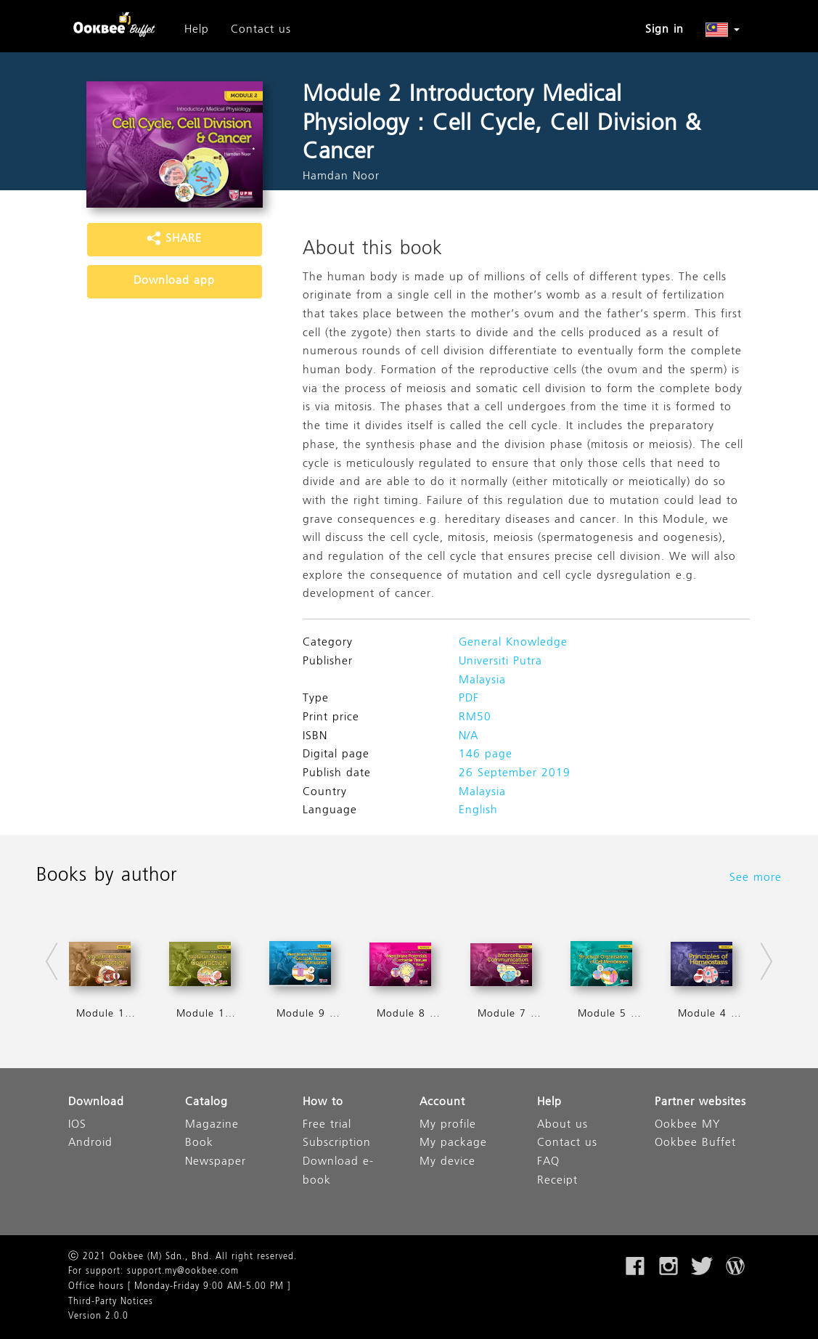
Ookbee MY (687, 1125)
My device (447, 1162)
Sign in (664, 29)
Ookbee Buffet (695, 1143)
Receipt (557, 1181)
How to (323, 1103)
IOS (77, 1125)
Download (96, 1103)
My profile (448, 1125)
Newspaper (215, 1162)
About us (562, 1125)
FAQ (548, 1162)
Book (199, 1143)
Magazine (212, 1125)
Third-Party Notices (110, 1302)
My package (453, 1143)
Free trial (327, 1125)
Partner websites (700, 1103)
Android (90, 1143)
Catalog (206, 1103)
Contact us (261, 29)
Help (196, 29)
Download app (174, 281)
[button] (722, 30)
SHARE (174, 238)
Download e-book (338, 1171)
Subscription (337, 1143)
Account (442, 1103)
